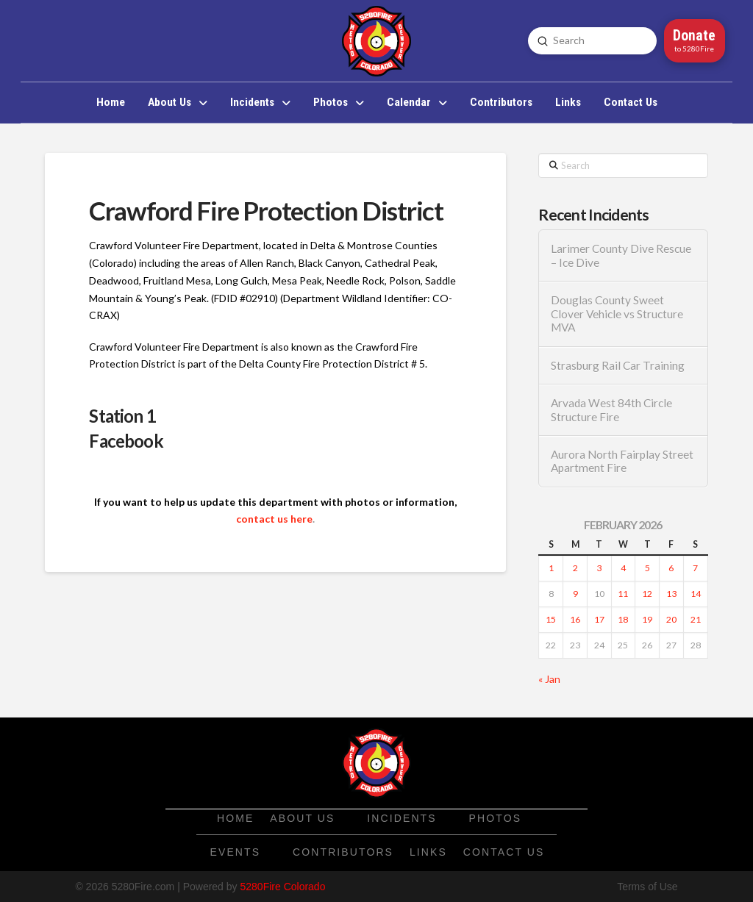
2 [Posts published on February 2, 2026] (575, 567)
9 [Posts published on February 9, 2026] (575, 593)
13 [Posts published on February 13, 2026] (671, 593)
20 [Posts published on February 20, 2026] (671, 619)
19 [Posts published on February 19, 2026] (647, 619)
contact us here (274, 518)
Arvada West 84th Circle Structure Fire (611, 409)
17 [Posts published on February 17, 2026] (599, 619)
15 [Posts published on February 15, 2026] (551, 619)
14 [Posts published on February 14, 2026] (695, 593)
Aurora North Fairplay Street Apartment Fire (622, 461)
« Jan (549, 679)
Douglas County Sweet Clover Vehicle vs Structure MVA (617, 313)
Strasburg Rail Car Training (618, 365)
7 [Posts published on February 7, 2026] (695, 567)
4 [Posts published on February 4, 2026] (623, 567)
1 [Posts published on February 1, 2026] (551, 567)
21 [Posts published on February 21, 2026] (695, 619)
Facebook (126, 440)
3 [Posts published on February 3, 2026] (599, 567)
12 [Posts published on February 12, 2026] (647, 593)
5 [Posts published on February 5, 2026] (647, 567)
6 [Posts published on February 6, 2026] (671, 567)
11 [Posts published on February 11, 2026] (623, 593)
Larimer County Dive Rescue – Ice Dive (621, 255)
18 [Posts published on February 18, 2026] (623, 619)
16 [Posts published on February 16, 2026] (575, 619)
